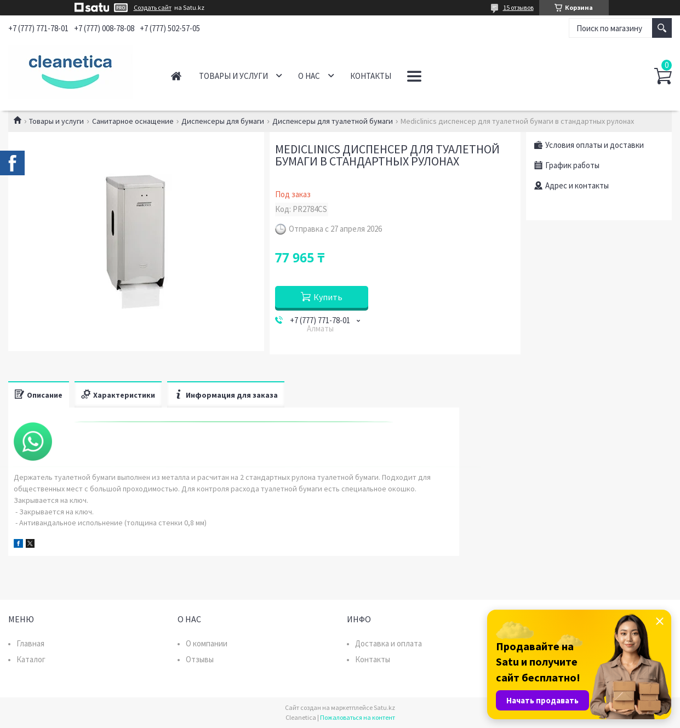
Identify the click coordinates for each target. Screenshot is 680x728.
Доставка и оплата (388, 643)
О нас (309, 76)
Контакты (370, 76)
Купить (327, 296)
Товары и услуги (233, 76)
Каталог (30, 659)
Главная (176, 75)
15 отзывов (518, 7)
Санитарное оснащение (133, 121)
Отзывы (200, 659)
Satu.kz (384, 707)
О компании (206, 643)
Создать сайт (153, 8)
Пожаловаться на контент (357, 717)
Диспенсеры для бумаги (222, 121)
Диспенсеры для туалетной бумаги (332, 121)
